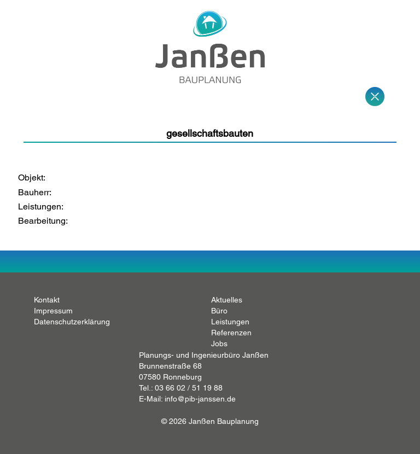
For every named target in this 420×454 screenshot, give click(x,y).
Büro (219, 310)
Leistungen (230, 321)
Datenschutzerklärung (72, 321)
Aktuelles (226, 299)
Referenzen (231, 332)
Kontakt (47, 299)
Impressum (53, 310)
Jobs (219, 343)
